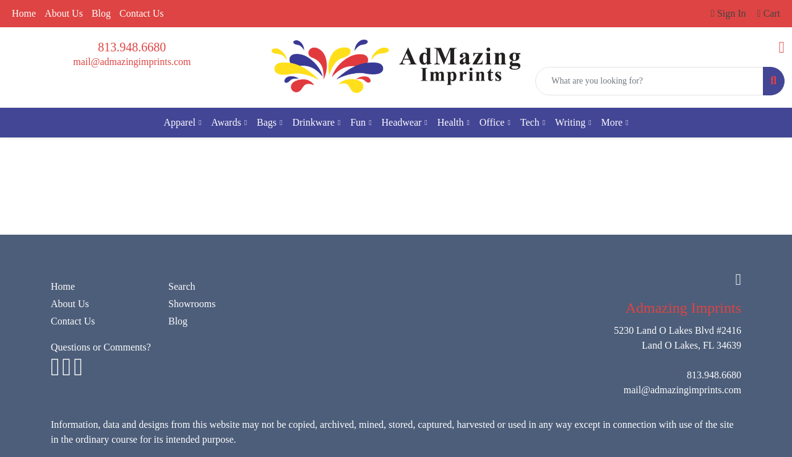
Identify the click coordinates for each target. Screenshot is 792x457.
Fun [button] (358, 122)
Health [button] (450, 122)
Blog (101, 13)
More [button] (612, 122)
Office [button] (492, 122)
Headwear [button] (402, 122)
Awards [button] (226, 122)
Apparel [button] (179, 122)
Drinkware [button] (313, 122)
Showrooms (191, 303)
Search (182, 286)
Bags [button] (267, 122)
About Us (64, 13)
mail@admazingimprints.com (132, 61)
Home (24, 13)
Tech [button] (530, 122)
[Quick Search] (649, 81)
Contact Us (141, 13)
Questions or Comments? (101, 347)
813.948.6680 (132, 47)
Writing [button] (570, 122)
